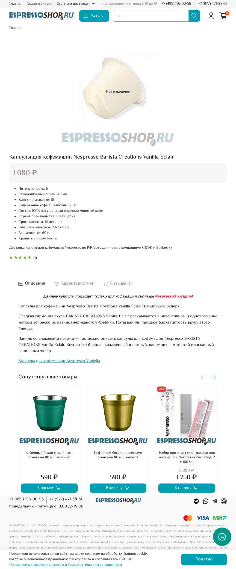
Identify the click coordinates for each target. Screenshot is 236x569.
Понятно (204, 559)
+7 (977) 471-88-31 (212, 4)
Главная (15, 4)
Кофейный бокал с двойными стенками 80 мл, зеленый (49, 455)
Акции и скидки (40, 4)
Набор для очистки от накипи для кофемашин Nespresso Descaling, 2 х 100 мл (187, 457)
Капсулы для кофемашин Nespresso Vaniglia (59, 361)
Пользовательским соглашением (95, 565)
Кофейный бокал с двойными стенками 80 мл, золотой (118, 455)
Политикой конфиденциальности (36, 565)
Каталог (94, 16)
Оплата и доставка (72, 4)
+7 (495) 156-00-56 (176, 4)
